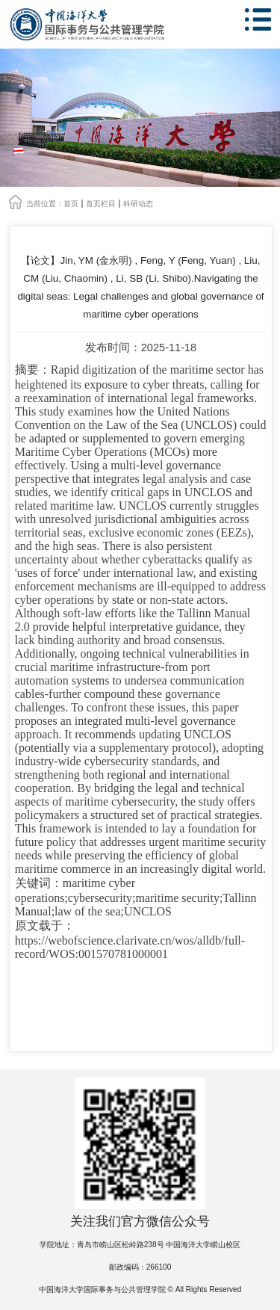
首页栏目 (101, 204)
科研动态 (138, 204)
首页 (70, 204)
